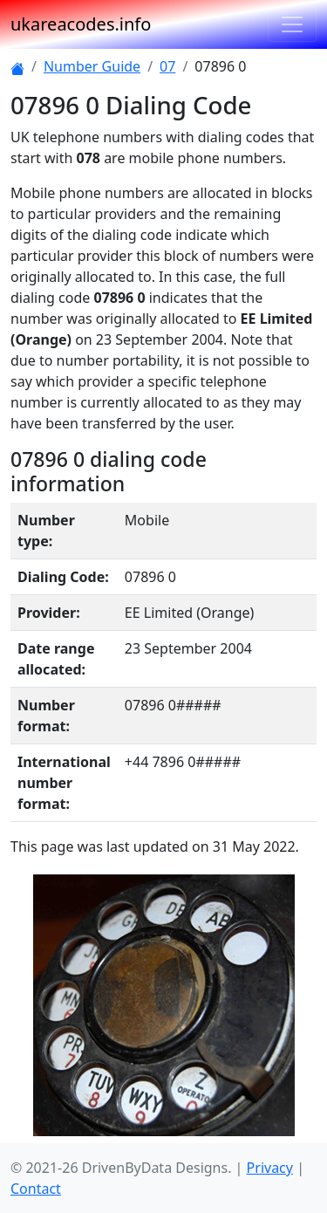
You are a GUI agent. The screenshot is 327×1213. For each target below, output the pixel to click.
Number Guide (92, 66)
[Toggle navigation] (292, 24)
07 (167, 66)
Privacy (270, 1167)
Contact (35, 1188)
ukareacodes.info (80, 24)
